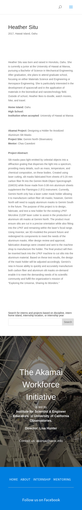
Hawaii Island (22, 33)
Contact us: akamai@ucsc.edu (41, 441)
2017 (11, 33)
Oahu (34, 33)
